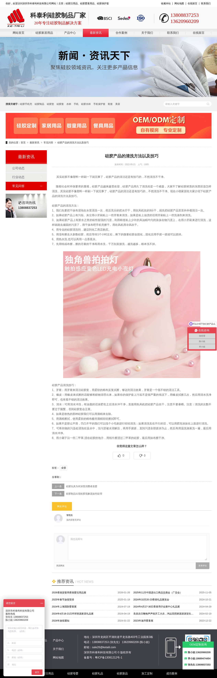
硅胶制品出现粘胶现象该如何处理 (84, 493)
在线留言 (192, 3)
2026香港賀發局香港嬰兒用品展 (69, 592)
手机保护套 (99, 104)
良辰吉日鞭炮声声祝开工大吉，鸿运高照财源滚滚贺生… (163, 613)
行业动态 (18, 177)
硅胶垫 (50, 104)
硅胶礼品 (97, 673)
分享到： (57, 477)
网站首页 (18, 32)
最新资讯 (96, 32)
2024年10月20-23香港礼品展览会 (151, 599)
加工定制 (147, 673)
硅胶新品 (122, 673)
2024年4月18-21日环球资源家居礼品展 (73, 613)
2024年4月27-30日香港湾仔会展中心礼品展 (156, 606)
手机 (76, 104)
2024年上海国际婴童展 (64, 606)
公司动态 (18, 168)
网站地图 (179, 3)
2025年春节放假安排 (63, 599)
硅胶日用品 (47, 673)
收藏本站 (166, 3)
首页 (23, 142)
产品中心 (70, 32)
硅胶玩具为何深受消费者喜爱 (81, 486)
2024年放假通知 (60, 620)
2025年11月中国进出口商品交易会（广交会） (157, 592)
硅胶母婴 (72, 673)
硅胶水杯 (86, 104)
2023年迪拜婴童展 (143, 620)
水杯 (68, 104)
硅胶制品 (39, 104)
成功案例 (171, 673)
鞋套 (110, 104)
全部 (63, 467)
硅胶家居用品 (44, 32)
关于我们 (147, 32)
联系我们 (206, 3)
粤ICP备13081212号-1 (108, 657)
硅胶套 (60, 104)
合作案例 (121, 32)
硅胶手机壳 (26, 104)
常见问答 (48, 142)
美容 (117, 104)
